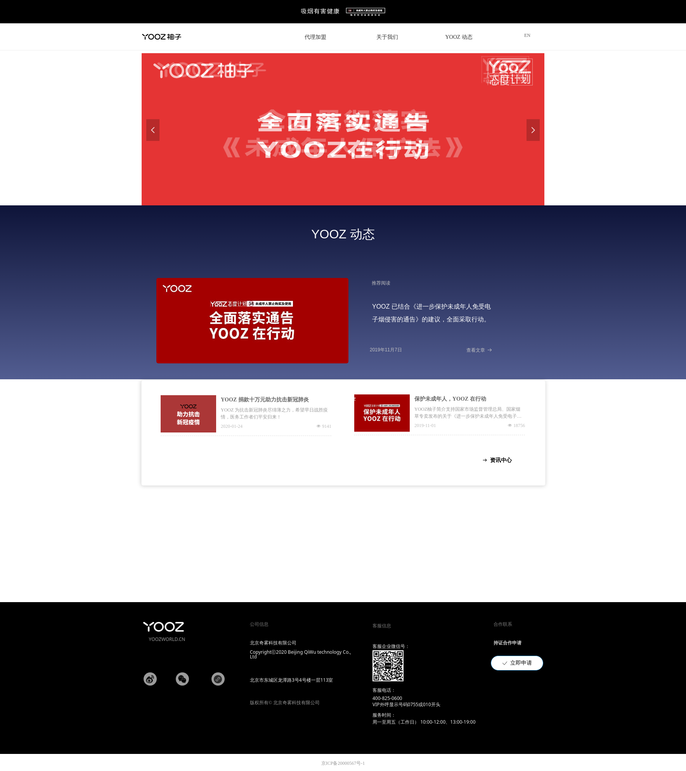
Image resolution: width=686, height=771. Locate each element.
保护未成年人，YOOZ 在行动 (450, 399)
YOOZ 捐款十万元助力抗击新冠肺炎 (265, 400)
